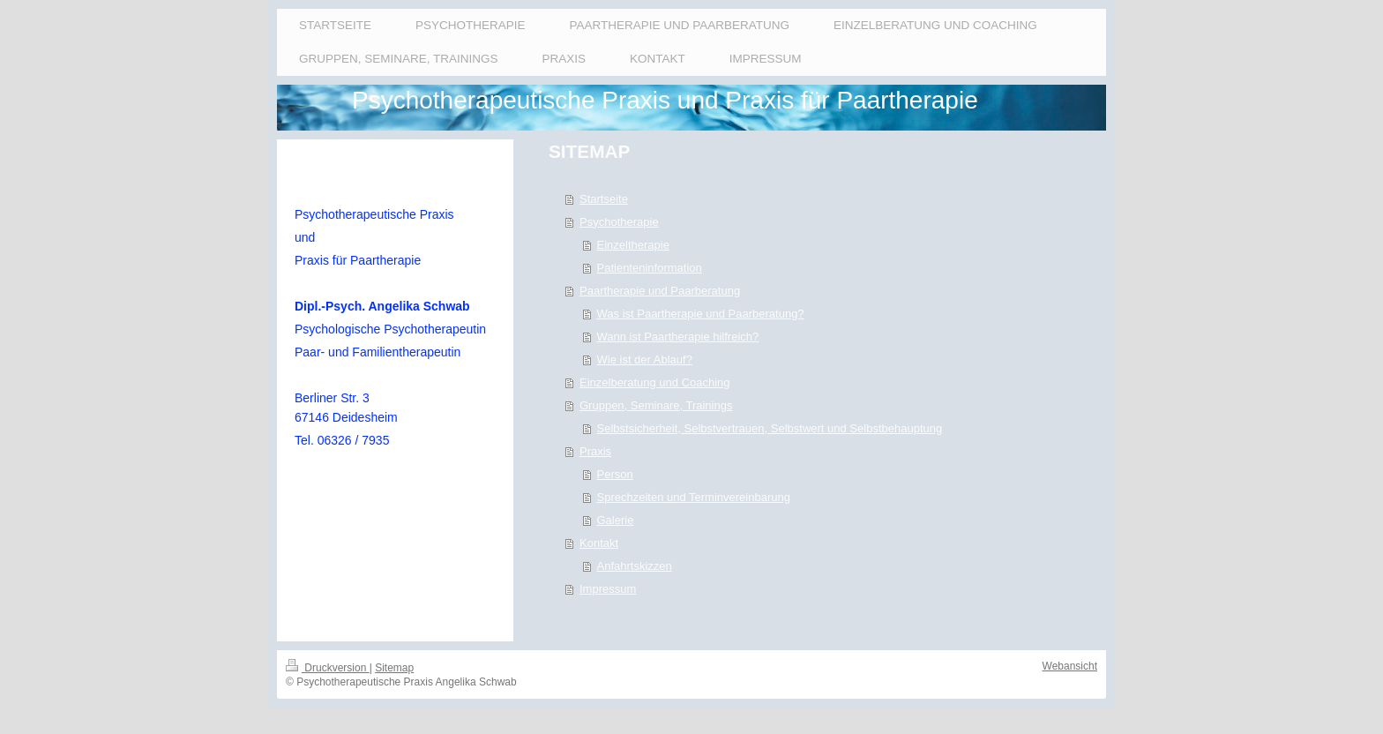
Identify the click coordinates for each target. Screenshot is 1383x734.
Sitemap (394, 668)
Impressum (607, 588)
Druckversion (328, 668)
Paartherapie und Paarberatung (659, 290)
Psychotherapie (619, 221)
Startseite (603, 199)
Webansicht (1070, 666)
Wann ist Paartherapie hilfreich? (678, 336)
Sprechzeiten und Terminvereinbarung (693, 497)
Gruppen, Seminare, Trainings (655, 405)
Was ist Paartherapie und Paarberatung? (700, 313)
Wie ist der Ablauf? (644, 359)
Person (615, 474)
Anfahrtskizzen (634, 566)
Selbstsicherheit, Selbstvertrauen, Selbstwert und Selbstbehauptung (770, 428)
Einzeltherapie (633, 244)
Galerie (615, 520)
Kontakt (598, 543)
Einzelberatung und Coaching (654, 382)
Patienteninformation (649, 267)
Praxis (595, 451)
